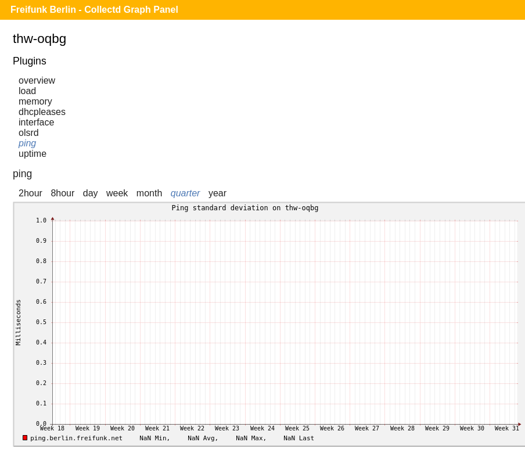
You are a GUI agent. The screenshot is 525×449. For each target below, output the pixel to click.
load (27, 91)
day (90, 193)
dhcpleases (42, 112)
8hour (62, 193)
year (217, 193)
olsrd (29, 133)
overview (37, 80)
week (117, 193)
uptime (32, 154)
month (149, 193)
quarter (185, 193)
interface (36, 122)
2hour (30, 193)
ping (27, 143)
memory (35, 101)
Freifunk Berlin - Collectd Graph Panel (94, 10)
